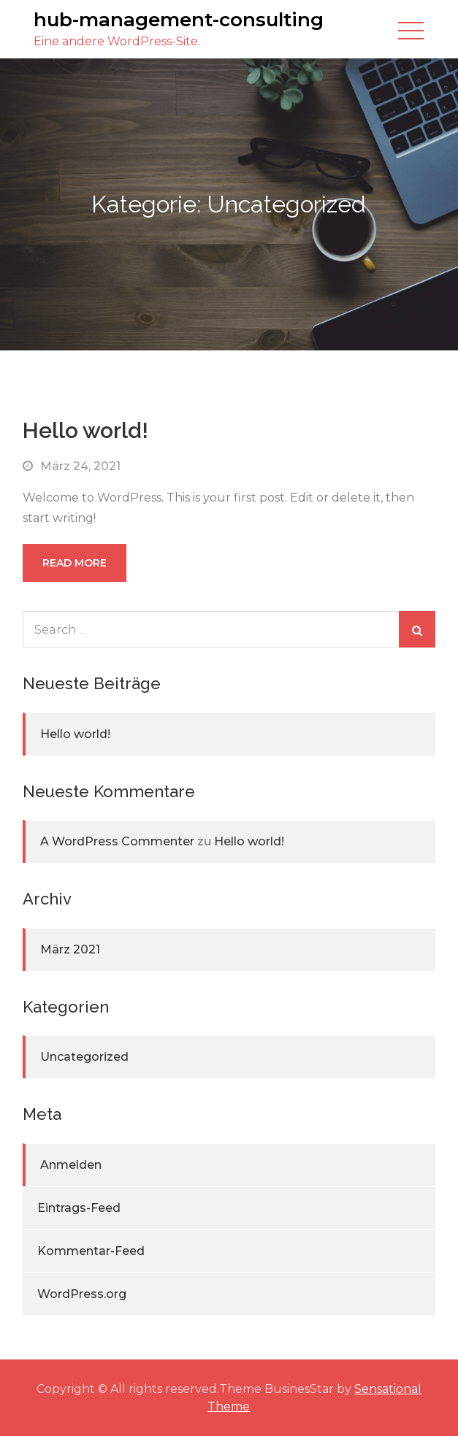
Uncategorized (84, 1057)
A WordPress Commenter (117, 841)
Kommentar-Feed (91, 1251)
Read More (74, 562)
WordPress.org (81, 1294)
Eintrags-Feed (79, 1208)
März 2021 (70, 949)
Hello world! (85, 430)
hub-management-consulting (179, 19)
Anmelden (71, 1165)
